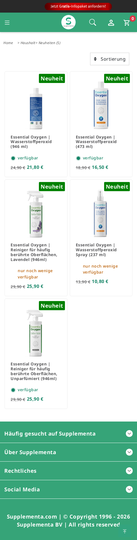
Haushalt (28, 42)
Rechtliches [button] (68, 470)
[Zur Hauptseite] (68, 8)
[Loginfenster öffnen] (112, 22)
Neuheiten (47, 42)
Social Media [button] (68, 489)
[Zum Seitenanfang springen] (124, 531)
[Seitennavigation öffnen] (7, 22)
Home (8, 42)
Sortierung (110, 59)
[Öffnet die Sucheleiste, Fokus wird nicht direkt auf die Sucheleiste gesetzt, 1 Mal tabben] (92, 22)
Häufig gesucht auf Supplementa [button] (68, 433)
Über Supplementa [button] (68, 452)
